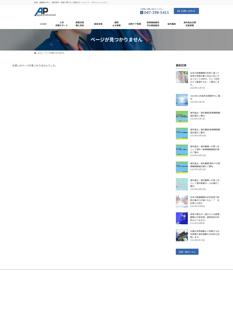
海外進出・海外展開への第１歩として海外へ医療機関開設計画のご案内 (204, 149)
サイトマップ (133, 273)
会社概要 (98, 273)
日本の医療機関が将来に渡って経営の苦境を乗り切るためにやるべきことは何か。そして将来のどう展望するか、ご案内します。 (204, 79)
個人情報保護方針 (115, 273)
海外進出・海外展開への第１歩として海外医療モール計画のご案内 (204, 183)
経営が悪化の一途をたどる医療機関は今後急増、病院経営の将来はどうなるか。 (204, 217)
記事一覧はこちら (188, 252)
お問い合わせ (186, 11)
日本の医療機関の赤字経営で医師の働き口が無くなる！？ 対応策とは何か (204, 200)
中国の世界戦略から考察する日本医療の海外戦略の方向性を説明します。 (204, 234)
